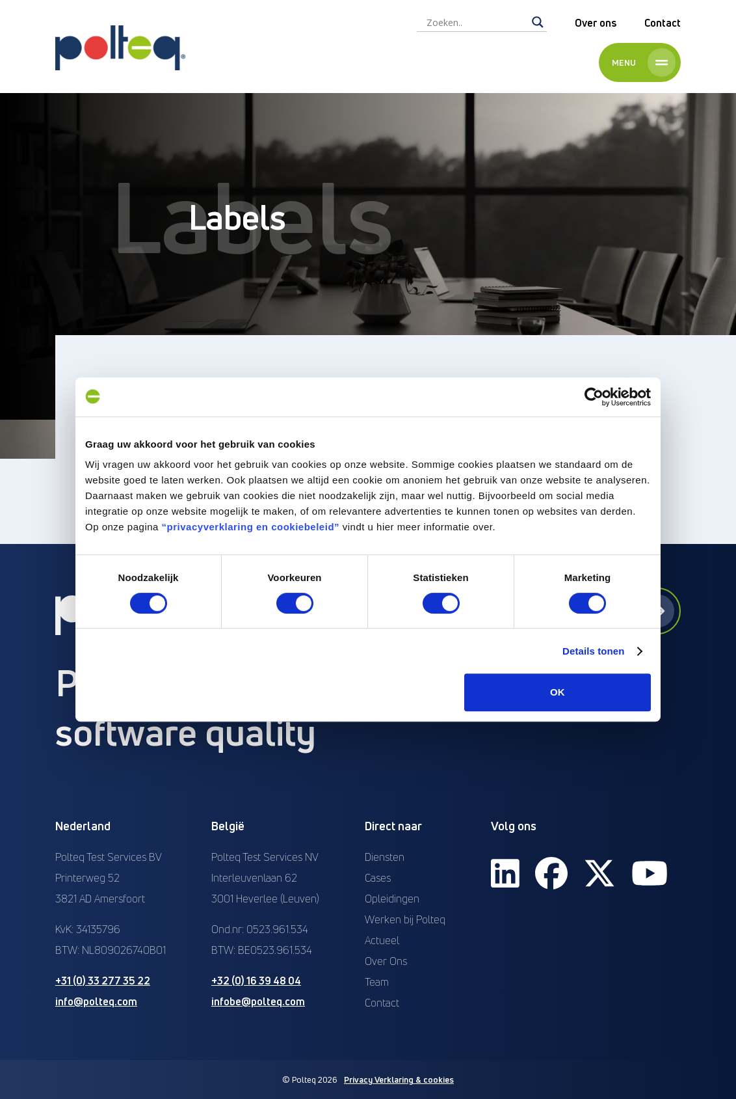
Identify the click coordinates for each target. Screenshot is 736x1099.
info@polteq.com (96, 1001)
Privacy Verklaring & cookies (399, 1079)
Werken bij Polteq (405, 919)
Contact (662, 23)
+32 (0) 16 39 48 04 (256, 980)
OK (557, 692)
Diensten (384, 857)
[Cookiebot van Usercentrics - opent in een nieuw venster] (594, 397)
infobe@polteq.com (258, 1001)
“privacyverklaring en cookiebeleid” (250, 526)
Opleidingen (392, 898)
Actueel (382, 940)
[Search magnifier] (538, 22)
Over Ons (386, 961)
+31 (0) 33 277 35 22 (102, 980)
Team (377, 982)
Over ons (595, 23)
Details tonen (593, 651)
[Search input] (476, 22)
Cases (378, 878)
